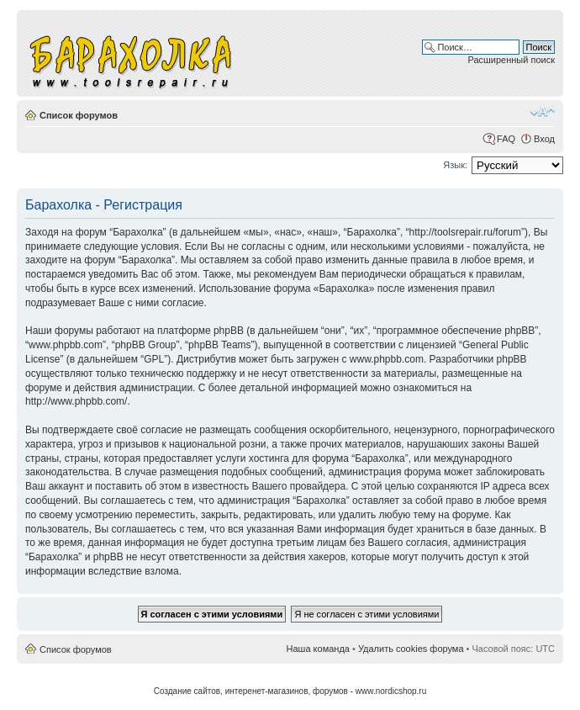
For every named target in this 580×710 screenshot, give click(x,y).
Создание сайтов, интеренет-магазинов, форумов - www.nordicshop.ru (290, 691)
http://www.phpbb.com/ (76, 401)
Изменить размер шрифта (542, 111)
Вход (544, 139)
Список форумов (79, 115)
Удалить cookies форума (411, 649)
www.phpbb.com (387, 359)
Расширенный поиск (511, 60)
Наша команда (318, 649)
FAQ (506, 139)
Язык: (455, 165)
